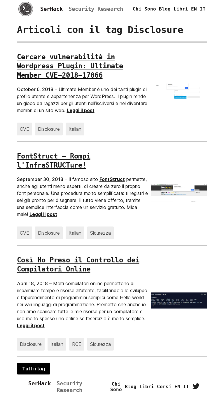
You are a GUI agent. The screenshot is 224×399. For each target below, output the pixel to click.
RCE (76, 344)
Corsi (164, 386)
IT (203, 9)
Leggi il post (80, 110)
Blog (165, 9)
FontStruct (112, 179)
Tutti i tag (33, 369)
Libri (181, 9)
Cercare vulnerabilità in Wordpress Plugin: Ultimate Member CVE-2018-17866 (70, 66)
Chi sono (144, 9)
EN (194, 9)
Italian (75, 129)
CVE (24, 129)
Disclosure (49, 129)
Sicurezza (100, 233)
